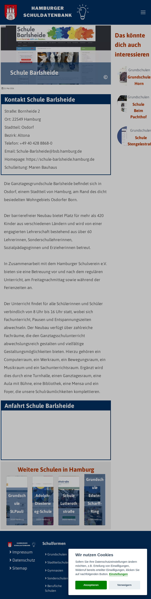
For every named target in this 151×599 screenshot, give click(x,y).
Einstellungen (118, 574)
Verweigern (124, 585)
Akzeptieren (91, 585)
